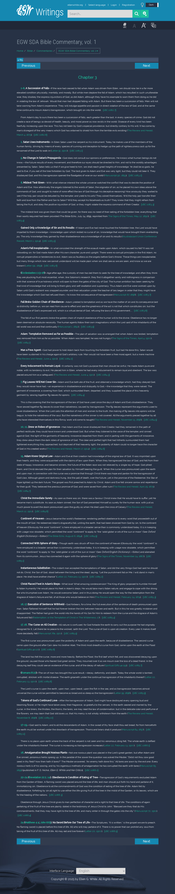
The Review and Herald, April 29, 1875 (133, 486)
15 (22, 456)
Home (20, 50)
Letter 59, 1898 (122, 693)
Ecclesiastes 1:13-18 (32, 273)
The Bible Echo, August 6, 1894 (64, 536)
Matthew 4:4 (32, 822)
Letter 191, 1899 (33, 265)
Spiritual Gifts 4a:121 (28, 649)
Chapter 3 (87, 77)
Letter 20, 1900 (93, 831)
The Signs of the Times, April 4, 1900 (131, 338)
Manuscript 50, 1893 (115, 175)
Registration (128, 5)
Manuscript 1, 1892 (68, 326)
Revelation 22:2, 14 (39, 777)
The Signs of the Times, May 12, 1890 (128, 216)
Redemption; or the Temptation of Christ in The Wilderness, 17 (66, 617)
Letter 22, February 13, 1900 (72, 576)
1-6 (22, 88)
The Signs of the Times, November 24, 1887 (120, 556)
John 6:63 (45, 822)
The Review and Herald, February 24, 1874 (117, 597)
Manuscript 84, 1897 (132, 729)
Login (114, 5)
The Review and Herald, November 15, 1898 (118, 419)
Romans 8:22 (28, 672)
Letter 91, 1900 (59, 150)
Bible (30, 50)
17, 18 (24, 624)
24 (22, 822)
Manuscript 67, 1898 (124, 294)
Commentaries (44, 50)
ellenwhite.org (75, 5)
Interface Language (62, 870)
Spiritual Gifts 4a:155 (115, 665)
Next (146, 66)
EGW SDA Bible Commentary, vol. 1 (78, 50)
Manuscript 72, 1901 (145, 811)
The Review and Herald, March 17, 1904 (68, 448)
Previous (28, 66)
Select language (97, 5)
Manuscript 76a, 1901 (50, 633)
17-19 (24, 725)
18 (22, 752)
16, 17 (24, 604)
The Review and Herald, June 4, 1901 (37, 358)
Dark (151, 4)
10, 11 (24, 427)
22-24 (24, 777)
